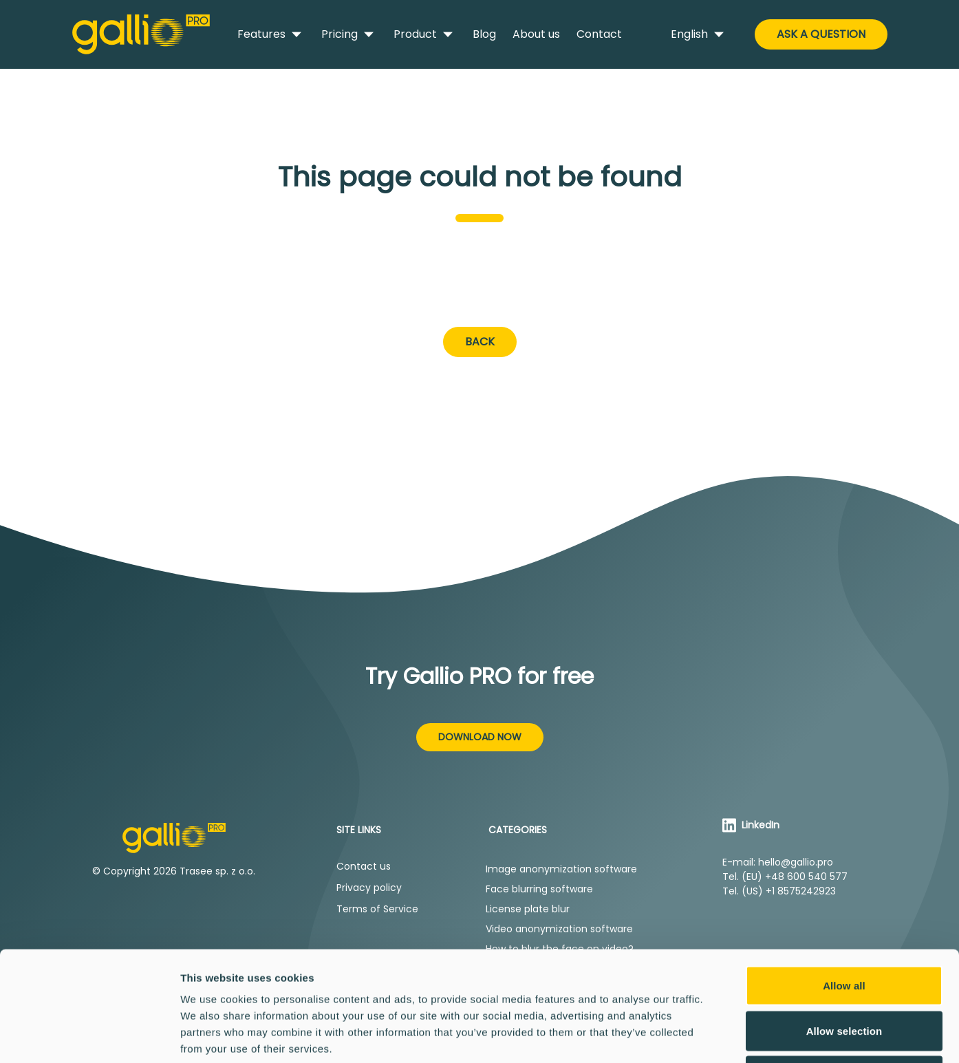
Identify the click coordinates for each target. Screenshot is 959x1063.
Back (480, 342)
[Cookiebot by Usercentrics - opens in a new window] (89, 1036)
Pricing (349, 34)
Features (271, 34)
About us (536, 34)
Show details (722, 1036)
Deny (843, 972)
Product (425, 34)
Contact (599, 34)
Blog (484, 34)
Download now (479, 737)
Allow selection (844, 928)
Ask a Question (821, 34)
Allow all (844, 882)
